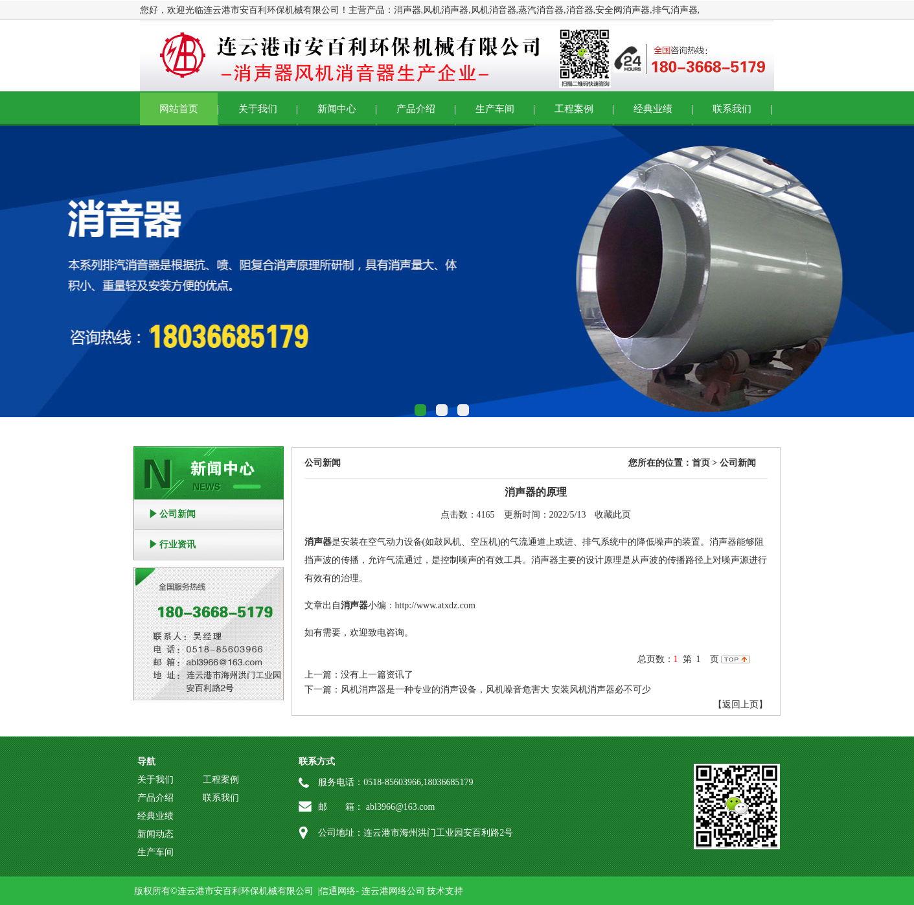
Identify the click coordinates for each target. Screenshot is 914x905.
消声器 (407, 10)
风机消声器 (445, 10)
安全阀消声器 (622, 10)
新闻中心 (336, 109)
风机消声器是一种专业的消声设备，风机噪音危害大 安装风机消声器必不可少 (496, 689)
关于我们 (257, 109)
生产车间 (494, 109)
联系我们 (732, 109)
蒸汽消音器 (541, 10)
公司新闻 (177, 514)
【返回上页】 (740, 704)
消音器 (579, 10)
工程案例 (573, 109)
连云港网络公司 (393, 891)
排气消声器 (675, 10)
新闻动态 (155, 834)
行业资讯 (177, 544)
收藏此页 (613, 515)
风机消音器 (493, 10)
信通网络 (337, 891)
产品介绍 (415, 109)
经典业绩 (653, 109)
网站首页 (178, 109)
